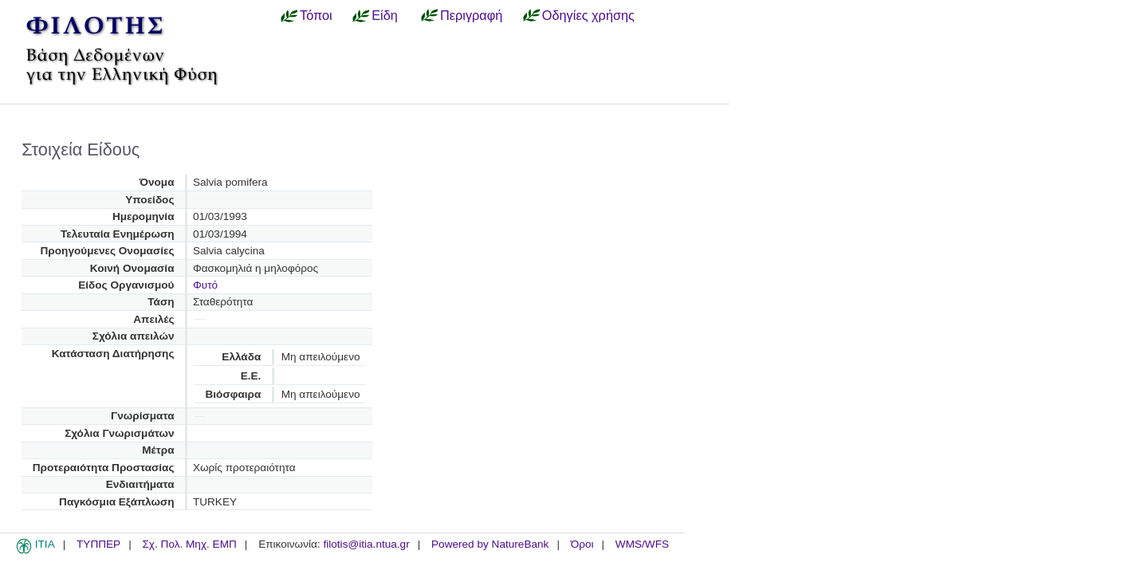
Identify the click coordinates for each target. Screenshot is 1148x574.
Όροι (582, 544)
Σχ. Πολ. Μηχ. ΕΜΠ (189, 544)
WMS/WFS (642, 544)
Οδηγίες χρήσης (588, 15)
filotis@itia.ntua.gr (366, 544)
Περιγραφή (471, 15)
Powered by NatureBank (489, 544)
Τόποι (316, 15)
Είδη (385, 15)
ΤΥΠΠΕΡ (98, 544)
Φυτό (205, 285)
